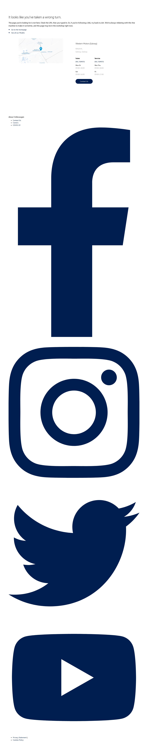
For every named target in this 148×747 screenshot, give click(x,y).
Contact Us (84, 81)
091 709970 (80, 62)
